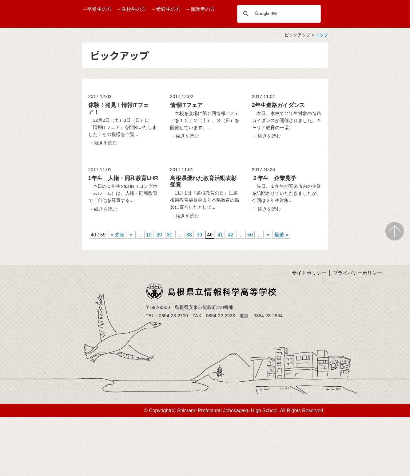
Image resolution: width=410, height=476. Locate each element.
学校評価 (14, 214)
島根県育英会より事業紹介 (29, 283)
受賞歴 (12, 141)
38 (189, 234)
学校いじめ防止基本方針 (29, 233)
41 (220, 234)
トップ (321, 35)
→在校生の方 (131, 9)
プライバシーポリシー (357, 273)
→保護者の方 (200, 9)
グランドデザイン (24, 112)
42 (230, 234)
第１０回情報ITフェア (29, 171)
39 (199, 234)
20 (159, 234)
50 (250, 234)
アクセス (14, 250)
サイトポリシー (309, 273)
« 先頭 (117, 234)
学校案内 (14, 98)
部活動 (12, 200)
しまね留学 (17, 185)
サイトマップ (19, 265)
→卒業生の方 (97, 9)
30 (170, 234)
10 (149, 234)
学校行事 (14, 156)
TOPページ (17, 83)
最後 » (281, 234)
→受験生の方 (166, 9)
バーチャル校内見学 (27, 127)
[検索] (278, 13)
